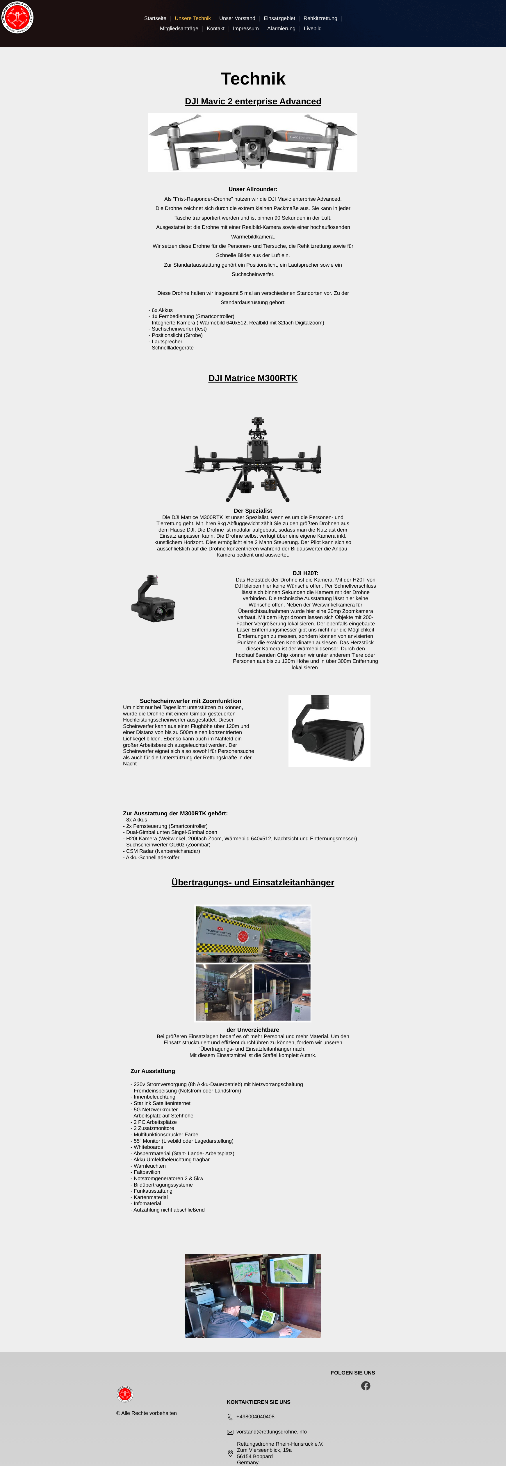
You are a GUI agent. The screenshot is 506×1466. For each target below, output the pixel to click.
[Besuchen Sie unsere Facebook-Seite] (365, 1385)
